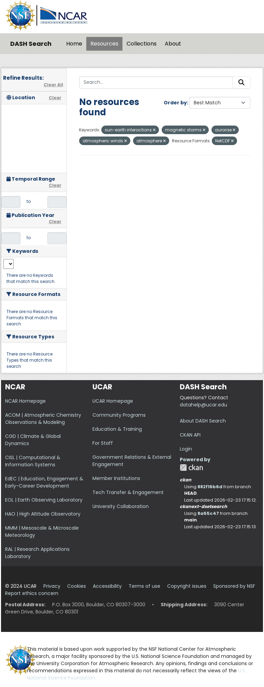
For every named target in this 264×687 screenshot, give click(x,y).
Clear (55, 98)
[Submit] (241, 82)
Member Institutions (116, 478)
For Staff (102, 443)
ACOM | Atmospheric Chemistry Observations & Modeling (43, 419)
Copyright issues (186, 586)
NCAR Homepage (25, 401)
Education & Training (117, 429)
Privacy (51, 586)
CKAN (191, 467)
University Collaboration (120, 506)
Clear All (53, 85)
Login (186, 448)
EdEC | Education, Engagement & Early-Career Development (44, 482)
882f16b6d (209, 486)
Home (74, 44)
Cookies (76, 586)
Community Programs (119, 415)
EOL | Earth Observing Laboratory (44, 499)
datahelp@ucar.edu (203, 404)
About (173, 44)
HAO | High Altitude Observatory (42, 513)
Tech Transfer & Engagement (128, 492)
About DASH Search (203, 420)
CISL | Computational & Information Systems (32, 461)
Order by (175, 102)
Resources (104, 44)
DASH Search (31, 43)
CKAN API (190, 434)
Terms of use (144, 586)
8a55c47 (208, 513)
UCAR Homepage (112, 401)
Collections (142, 44)
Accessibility (107, 586)
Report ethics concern (31, 593)
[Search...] (156, 82)
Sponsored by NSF (234, 586)
